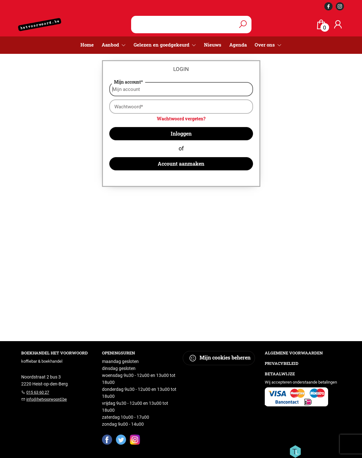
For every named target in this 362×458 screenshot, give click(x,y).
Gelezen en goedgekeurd (162, 44)
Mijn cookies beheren (220, 358)
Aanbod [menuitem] (111, 44)
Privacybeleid (281, 363)
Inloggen (181, 133)
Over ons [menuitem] (265, 44)
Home (87, 44)
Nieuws (212, 44)
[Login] (338, 24)
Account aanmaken (181, 163)
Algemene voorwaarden (294, 352)
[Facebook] (107, 439)
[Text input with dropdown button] (187, 24)
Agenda (238, 44)
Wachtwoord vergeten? (181, 119)
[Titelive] (295, 451)
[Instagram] (135, 439)
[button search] (243, 24)
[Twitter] (121, 439)
